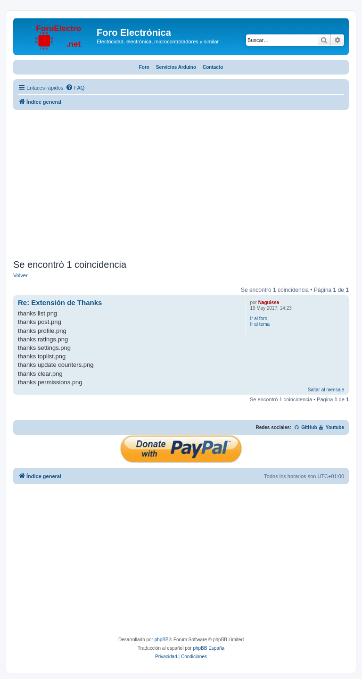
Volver (20, 275)
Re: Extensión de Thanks (60, 302)
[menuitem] (75, 87)
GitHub (305, 427)
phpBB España (208, 648)
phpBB (162, 639)
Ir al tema (260, 324)
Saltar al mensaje (326, 389)
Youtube (331, 427)
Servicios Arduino (176, 67)
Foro (144, 67)
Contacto (213, 67)
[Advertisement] (181, 186)
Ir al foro (258, 318)
